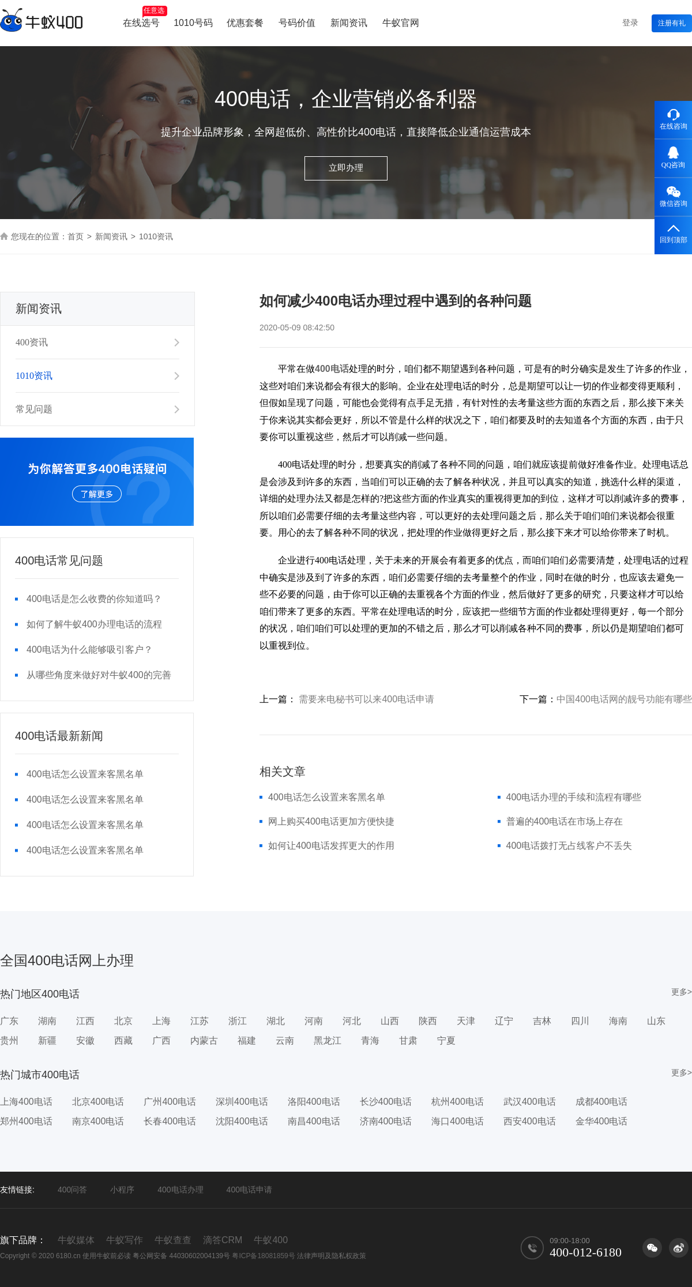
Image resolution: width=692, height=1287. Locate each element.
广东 (9, 1021)
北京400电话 (98, 1102)
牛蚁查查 (173, 1240)
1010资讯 (34, 376)
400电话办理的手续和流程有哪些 (574, 797)
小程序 (122, 1189)
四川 (580, 1021)
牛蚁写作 (124, 1240)
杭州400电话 (457, 1102)
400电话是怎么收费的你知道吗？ (94, 599)
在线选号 (145, 17)
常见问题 (34, 409)
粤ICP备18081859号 (263, 1256)
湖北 (275, 1021)
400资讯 (32, 342)
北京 (123, 1021)
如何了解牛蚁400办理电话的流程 (94, 624)
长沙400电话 (386, 1102)
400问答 (72, 1189)
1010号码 (193, 23)
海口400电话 (457, 1121)
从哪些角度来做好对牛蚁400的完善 (99, 675)
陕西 (428, 1021)
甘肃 (408, 1040)
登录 (630, 22)
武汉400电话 (529, 1102)
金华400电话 (602, 1121)
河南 (313, 1021)
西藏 (123, 1040)
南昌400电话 (314, 1121)
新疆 (47, 1040)
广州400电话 (170, 1102)
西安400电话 (529, 1121)
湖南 (47, 1021)
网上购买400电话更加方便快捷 (331, 821)
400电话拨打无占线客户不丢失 (569, 846)
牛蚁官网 (400, 23)
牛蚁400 (271, 1240)
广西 (161, 1040)
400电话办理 (180, 1189)
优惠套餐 (245, 23)
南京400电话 (98, 1121)
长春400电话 (170, 1121)
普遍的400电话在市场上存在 (564, 821)
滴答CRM (222, 1240)
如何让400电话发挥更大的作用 (331, 846)
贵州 (9, 1040)
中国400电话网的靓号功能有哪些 (624, 699)
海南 (618, 1021)
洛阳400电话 (314, 1102)
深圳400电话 (242, 1102)
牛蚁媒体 (76, 1240)
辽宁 (504, 1021)
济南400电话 (386, 1121)
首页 (75, 236)
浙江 (237, 1021)
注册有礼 (672, 23)
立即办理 (346, 167)
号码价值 (297, 23)
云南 (285, 1040)
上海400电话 (26, 1102)
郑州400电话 (26, 1121)
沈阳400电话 (242, 1121)
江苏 (199, 1021)
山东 (656, 1021)
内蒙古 (204, 1040)
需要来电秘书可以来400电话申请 (366, 699)
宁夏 (446, 1040)
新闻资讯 (348, 23)
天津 (466, 1021)
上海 (161, 1021)
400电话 (332, 369)
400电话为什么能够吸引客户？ (90, 649)
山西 (390, 1021)
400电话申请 (249, 1189)
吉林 (542, 1021)
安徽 (85, 1040)
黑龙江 (327, 1040)
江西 (85, 1021)
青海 (370, 1040)
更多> (681, 991)
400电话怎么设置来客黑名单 (85, 774)
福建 (247, 1040)
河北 (352, 1021)
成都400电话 (602, 1102)
